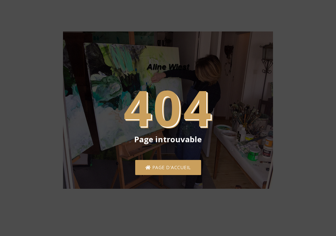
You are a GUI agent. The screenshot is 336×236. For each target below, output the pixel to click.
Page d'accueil (168, 167)
